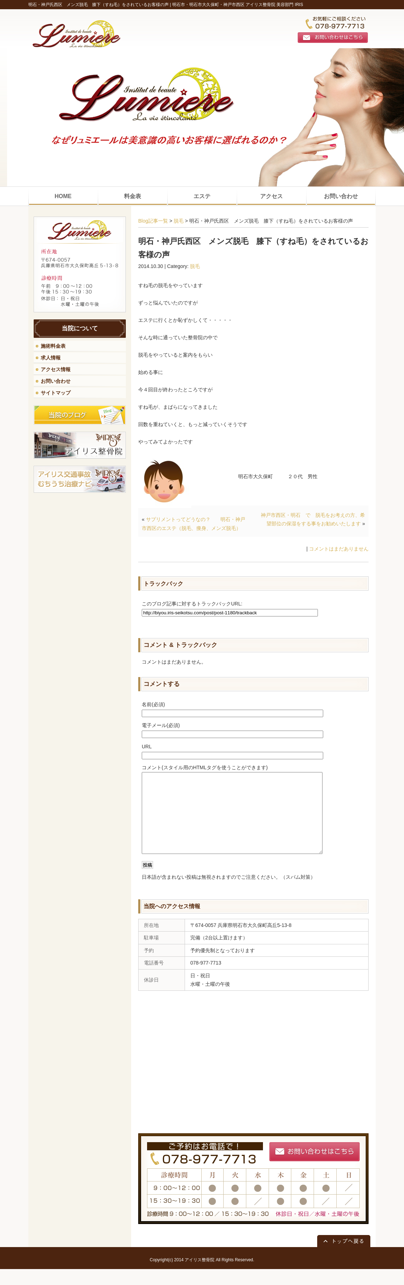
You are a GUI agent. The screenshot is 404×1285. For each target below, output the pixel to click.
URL (147, 746)
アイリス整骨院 (199, 1275)
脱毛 (179, 221)
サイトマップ (56, 393)
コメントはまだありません (339, 549)
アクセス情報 (56, 369)
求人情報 (51, 358)
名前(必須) (153, 704)
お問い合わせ (56, 381)
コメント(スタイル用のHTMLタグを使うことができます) (205, 767)
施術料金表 (53, 346)
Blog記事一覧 (153, 221)
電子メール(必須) (161, 725)
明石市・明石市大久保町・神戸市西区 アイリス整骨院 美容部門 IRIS (237, 4)
